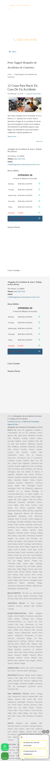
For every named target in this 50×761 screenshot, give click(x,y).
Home (10, 74)
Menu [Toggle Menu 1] (12, 52)
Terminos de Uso (14, 421)
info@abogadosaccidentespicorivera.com (26, 9)
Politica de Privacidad (30, 421)
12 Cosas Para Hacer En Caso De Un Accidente (22, 87)
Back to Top (39, 141)
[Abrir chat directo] (44, 731)
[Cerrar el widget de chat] (47, 731)
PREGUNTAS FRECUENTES (25, 2)
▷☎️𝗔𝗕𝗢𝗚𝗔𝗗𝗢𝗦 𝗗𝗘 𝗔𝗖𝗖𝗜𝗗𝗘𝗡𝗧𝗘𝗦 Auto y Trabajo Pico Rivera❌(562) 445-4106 (25, 25)
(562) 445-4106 (36, 5)
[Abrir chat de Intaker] (23, 760)
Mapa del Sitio (13, 424)
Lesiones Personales (33, 94)
